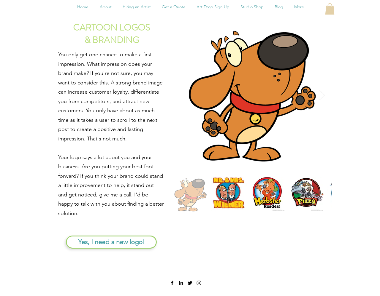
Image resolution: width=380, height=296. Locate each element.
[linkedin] (181, 283)
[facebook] (172, 283)
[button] (330, 9)
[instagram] (199, 283)
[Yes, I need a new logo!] (111, 242)
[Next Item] (322, 95)
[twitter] (190, 283)
